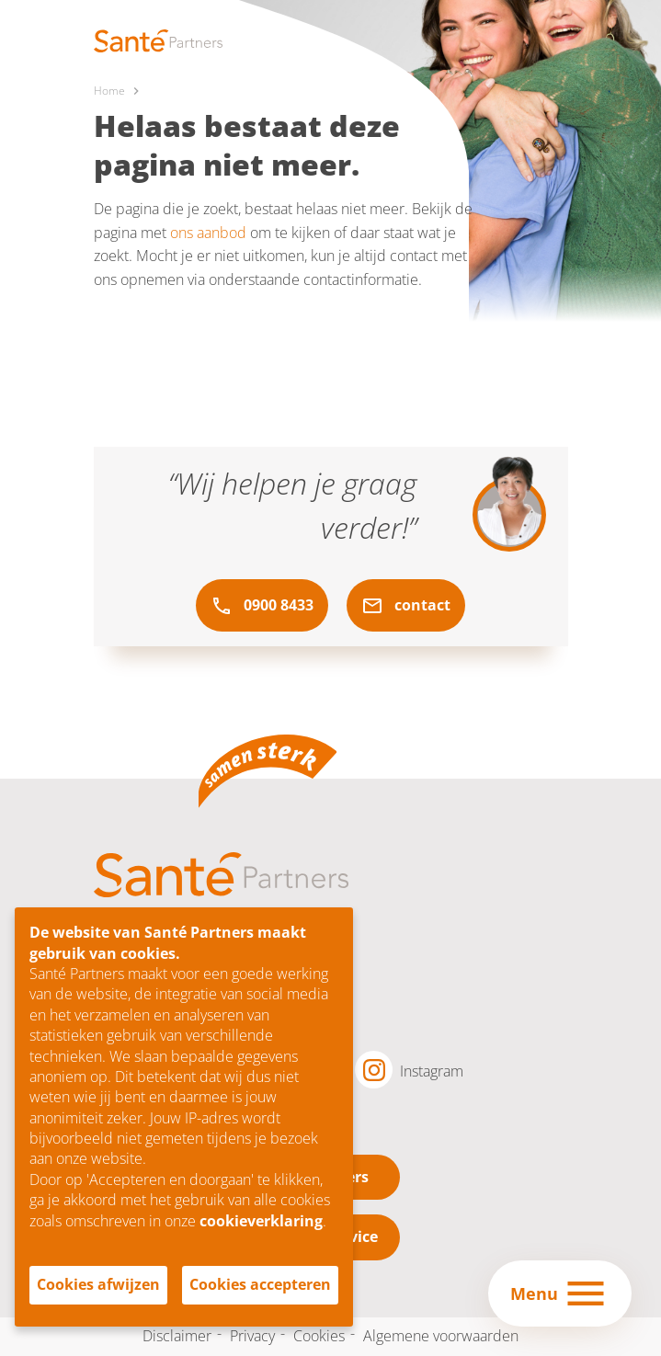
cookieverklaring (261, 1221)
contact (405, 606)
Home (109, 90)
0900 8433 (262, 606)
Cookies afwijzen (98, 1284)
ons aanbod (208, 232)
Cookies (319, 1336)
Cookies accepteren (260, 1284)
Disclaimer (176, 1336)
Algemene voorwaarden (441, 1336)
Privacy (252, 1336)
